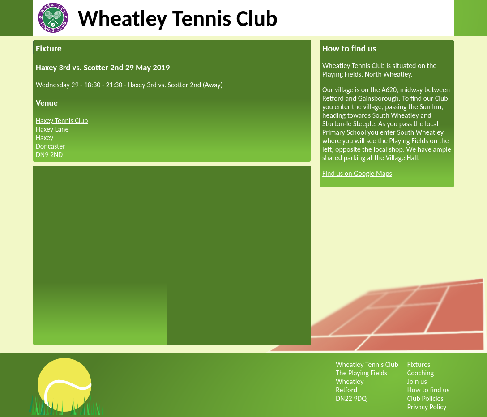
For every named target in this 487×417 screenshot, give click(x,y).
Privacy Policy (427, 407)
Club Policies (425, 398)
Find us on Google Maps (357, 173)
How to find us (428, 390)
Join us (417, 381)
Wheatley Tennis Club (178, 18)
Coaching (420, 373)
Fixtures (418, 364)
